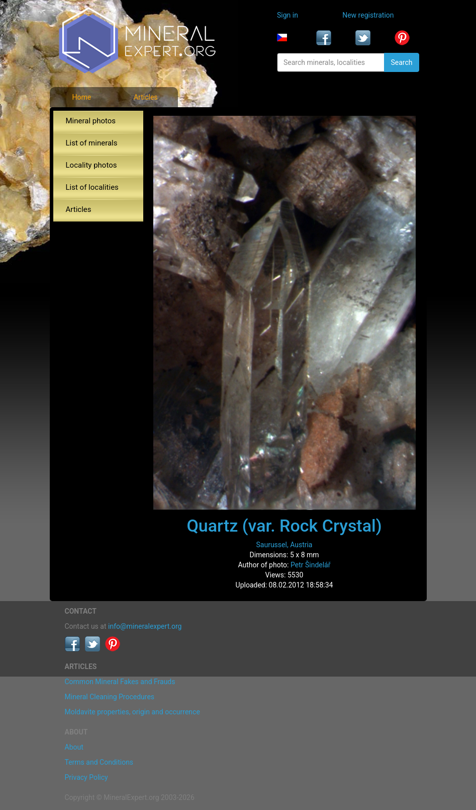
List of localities (92, 187)
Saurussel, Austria (284, 545)
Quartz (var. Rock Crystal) (284, 526)
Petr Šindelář (311, 565)
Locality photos (91, 165)
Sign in (287, 15)
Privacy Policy (86, 777)
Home (81, 97)
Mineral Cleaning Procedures (110, 697)
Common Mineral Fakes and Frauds (120, 682)
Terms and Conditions (99, 762)
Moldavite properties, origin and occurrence (132, 712)
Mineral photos (91, 120)
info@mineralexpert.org (144, 626)
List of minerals (92, 143)
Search (401, 62)
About (74, 747)
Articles (146, 97)
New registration (368, 15)
